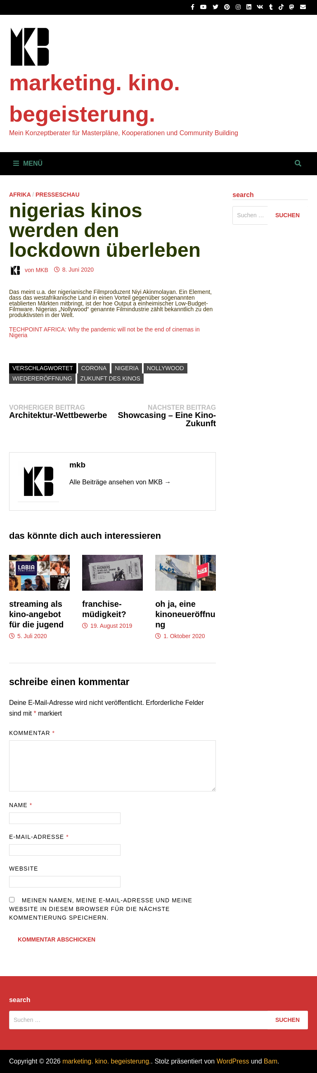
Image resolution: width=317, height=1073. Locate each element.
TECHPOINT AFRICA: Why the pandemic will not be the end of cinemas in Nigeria (104, 332)
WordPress (233, 1061)
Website (23, 868)
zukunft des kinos (110, 378)
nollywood (165, 368)
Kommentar (32, 733)
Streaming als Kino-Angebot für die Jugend (36, 614)
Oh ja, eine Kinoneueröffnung (185, 614)
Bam (270, 1061)
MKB (41, 269)
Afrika (20, 194)
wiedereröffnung (42, 378)
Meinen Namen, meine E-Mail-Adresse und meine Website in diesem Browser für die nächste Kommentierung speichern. (100, 909)
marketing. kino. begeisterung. (106, 1061)
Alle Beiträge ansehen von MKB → (120, 482)
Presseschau (57, 194)
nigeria (127, 368)
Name (20, 805)
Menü (28, 163)
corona (93, 368)
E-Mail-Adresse (39, 837)
